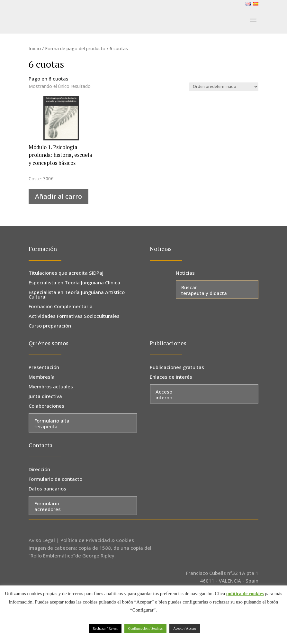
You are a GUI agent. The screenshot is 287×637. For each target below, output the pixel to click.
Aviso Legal (42, 540)
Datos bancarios (47, 489)
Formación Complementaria (61, 306)
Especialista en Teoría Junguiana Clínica (74, 283)
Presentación (44, 367)
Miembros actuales (51, 387)
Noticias (185, 273)
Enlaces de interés (171, 377)
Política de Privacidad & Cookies (97, 540)
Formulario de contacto (55, 479)
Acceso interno (164, 394)
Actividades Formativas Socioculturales (74, 316)
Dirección (39, 469)
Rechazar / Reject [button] (105, 628)
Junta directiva (45, 396)
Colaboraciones (46, 406)
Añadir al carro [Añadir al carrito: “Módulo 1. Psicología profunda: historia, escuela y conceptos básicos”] (58, 196)
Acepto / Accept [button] (184, 628)
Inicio (35, 48)
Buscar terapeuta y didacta (204, 290)
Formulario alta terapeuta (51, 423)
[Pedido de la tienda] (223, 86)
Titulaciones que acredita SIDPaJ (66, 273)
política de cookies (245, 593)
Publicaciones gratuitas (177, 367)
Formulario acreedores (47, 506)
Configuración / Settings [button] (145, 628)
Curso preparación (50, 326)
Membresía (42, 377)
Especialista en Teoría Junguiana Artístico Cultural (77, 295)
